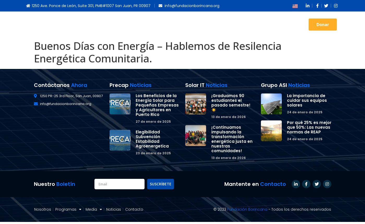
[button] (323, 25)
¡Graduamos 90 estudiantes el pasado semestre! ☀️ (230, 103)
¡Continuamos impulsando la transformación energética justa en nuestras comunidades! (232, 139)
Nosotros (154, 24)
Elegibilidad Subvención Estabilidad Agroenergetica (152, 139)
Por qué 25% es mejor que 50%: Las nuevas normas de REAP (309, 127)
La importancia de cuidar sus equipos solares (307, 100)
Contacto (288, 24)
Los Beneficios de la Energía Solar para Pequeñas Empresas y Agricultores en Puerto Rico (157, 105)
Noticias (256, 24)
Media (227, 24)
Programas (192, 24)
